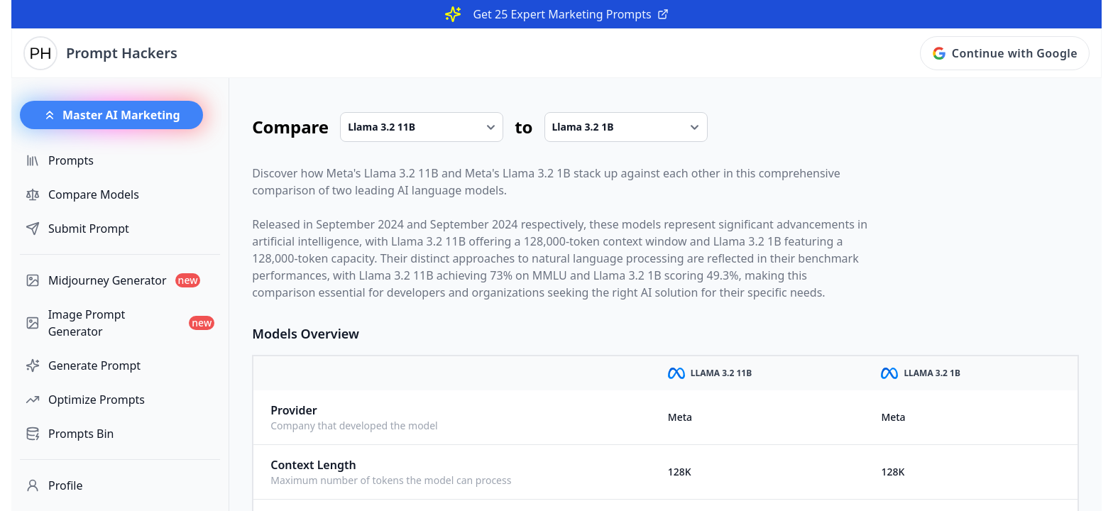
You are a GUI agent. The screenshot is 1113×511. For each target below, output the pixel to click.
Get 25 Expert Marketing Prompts (570, 14)
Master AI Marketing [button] (111, 115)
